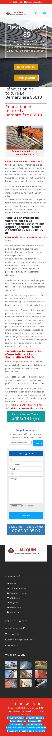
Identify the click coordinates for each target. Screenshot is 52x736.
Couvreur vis (13, 730)
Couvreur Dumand (15, 727)
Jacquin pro (26, 730)
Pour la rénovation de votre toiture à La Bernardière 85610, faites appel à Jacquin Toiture (24, 222)
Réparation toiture (18, 593)
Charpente (15, 597)
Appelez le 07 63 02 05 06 (24, 230)
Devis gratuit (26, 78)
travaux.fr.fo (13, 633)
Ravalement (15, 607)
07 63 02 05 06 (26, 67)
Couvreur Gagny (15, 717)
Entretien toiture (18, 588)
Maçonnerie (15, 612)
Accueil (13, 583)
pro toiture (39, 730)
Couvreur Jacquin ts (35, 727)
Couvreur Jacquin (35, 717)
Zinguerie (14, 602)
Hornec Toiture (34, 724)
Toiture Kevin (16, 724)
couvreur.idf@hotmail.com (20, 639)
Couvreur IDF (34, 721)
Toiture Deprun (18, 721)
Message (26, 490)
